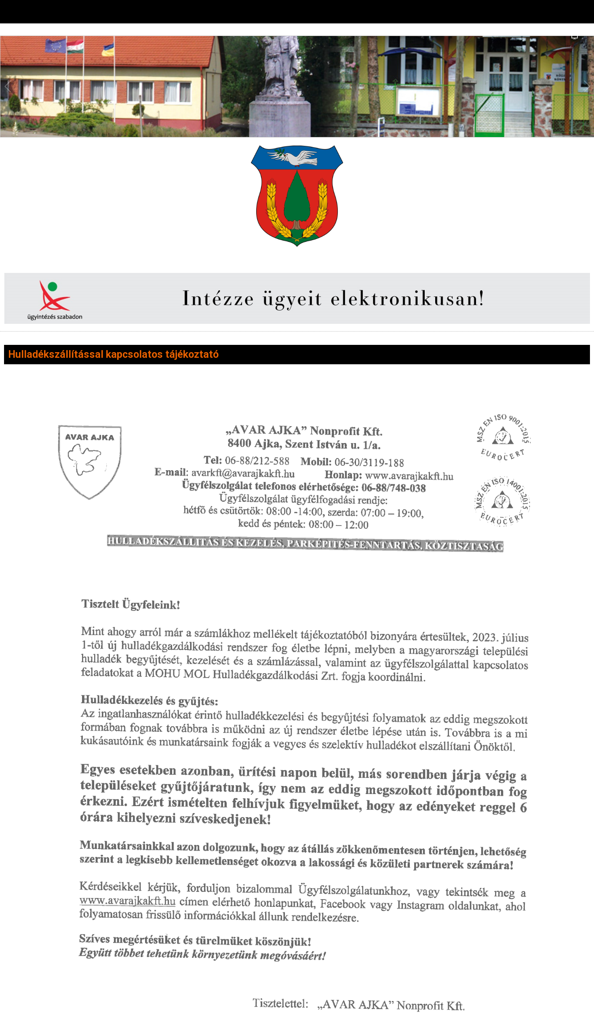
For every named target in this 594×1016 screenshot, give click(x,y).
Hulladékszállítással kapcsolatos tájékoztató (113, 354)
